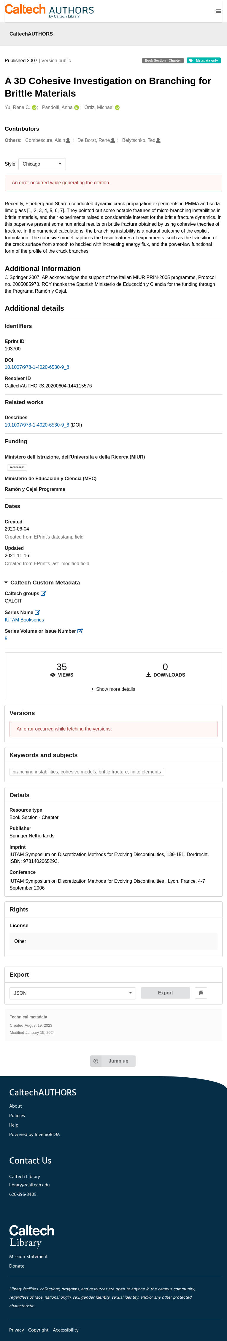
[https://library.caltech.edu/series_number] (81, 631)
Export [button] (165, 992)
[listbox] (42, 164)
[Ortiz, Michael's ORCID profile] (116, 107)
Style (10, 163)
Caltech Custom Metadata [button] (42, 582)
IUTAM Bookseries (24, 619)
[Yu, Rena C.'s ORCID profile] (33, 107)
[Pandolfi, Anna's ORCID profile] (76, 107)
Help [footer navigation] (13, 1125)
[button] (113, 941)
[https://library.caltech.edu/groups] (45, 593)
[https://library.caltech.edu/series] (39, 612)
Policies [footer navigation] (17, 1116)
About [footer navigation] (15, 1106)
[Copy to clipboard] (201, 993)
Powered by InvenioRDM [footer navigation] (34, 1135)
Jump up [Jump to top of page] (109, 1061)
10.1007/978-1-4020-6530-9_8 (37, 367)
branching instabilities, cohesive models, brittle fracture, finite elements (87, 771)
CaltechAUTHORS (31, 34)
